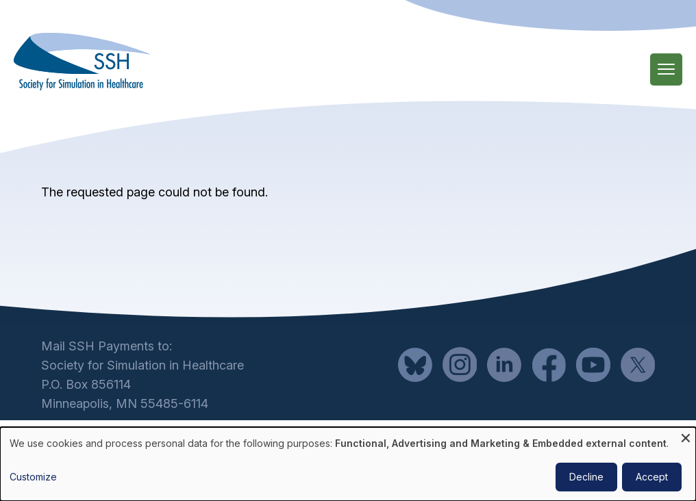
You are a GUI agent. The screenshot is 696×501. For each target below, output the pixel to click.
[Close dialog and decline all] (685, 435)
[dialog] (348, 464)
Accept (652, 477)
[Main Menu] (666, 69)
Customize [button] (33, 477)
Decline (586, 477)
